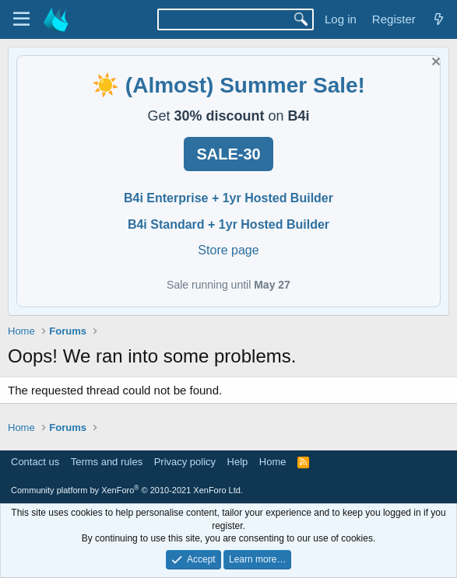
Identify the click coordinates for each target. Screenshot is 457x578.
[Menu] (21, 19)
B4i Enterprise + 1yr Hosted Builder (228, 198)
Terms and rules (106, 462)
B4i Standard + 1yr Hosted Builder (228, 224)
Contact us (35, 462)
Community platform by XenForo (127, 490)
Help (237, 462)
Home (273, 462)
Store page (228, 250)
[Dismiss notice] (434, 63)
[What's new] (439, 19)
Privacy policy (185, 462)
